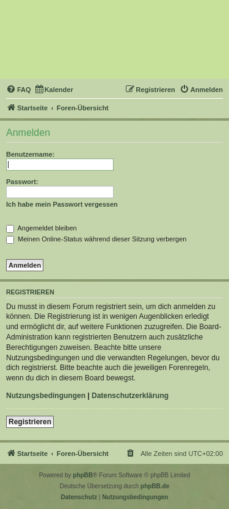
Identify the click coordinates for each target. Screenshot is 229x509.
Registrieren (30, 422)
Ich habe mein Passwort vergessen (62, 204)
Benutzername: (30, 154)
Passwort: (22, 181)
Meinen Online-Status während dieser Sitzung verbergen (96, 239)
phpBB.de (154, 486)
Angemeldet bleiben (41, 228)
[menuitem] (18, 89)
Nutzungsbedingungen (45, 395)
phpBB (83, 475)
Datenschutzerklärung (130, 395)
